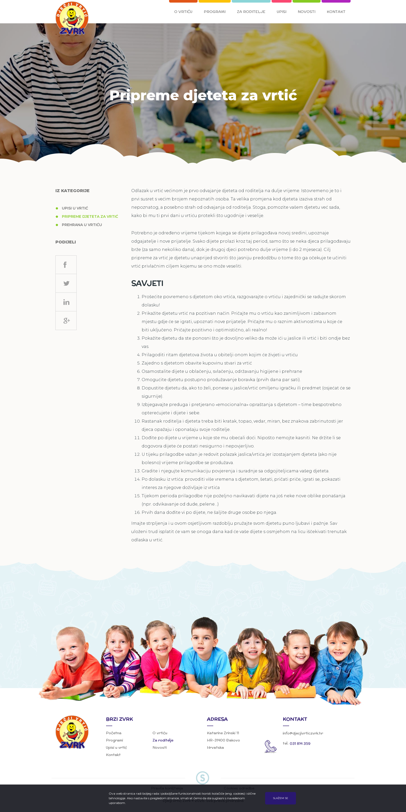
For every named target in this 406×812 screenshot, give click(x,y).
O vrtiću (183, 11)
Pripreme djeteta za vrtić (90, 216)
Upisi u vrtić (75, 208)
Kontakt (336, 11)
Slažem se (280, 798)
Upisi (281, 11)
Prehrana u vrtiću (82, 224)
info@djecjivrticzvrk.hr (303, 733)
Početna (113, 733)
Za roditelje (251, 11)
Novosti (306, 11)
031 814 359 (300, 743)
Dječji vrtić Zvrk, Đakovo (73, 19)
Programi (215, 11)
